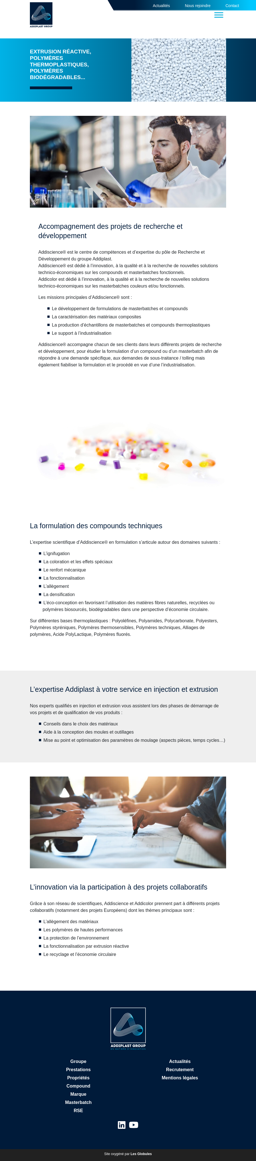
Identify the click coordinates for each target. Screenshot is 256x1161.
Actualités (161, 5)
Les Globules (141, 1154)
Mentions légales (180, 1077)
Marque (78, 1094)
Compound (78, 1086)
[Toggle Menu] (218, 15)
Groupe (78, 1061)
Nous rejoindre (198, 5)
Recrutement (180, 1069)
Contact (232, 5)
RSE (78, 1110)
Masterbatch (78, 1102)
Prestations (78, 1069)
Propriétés (78, 1077)
